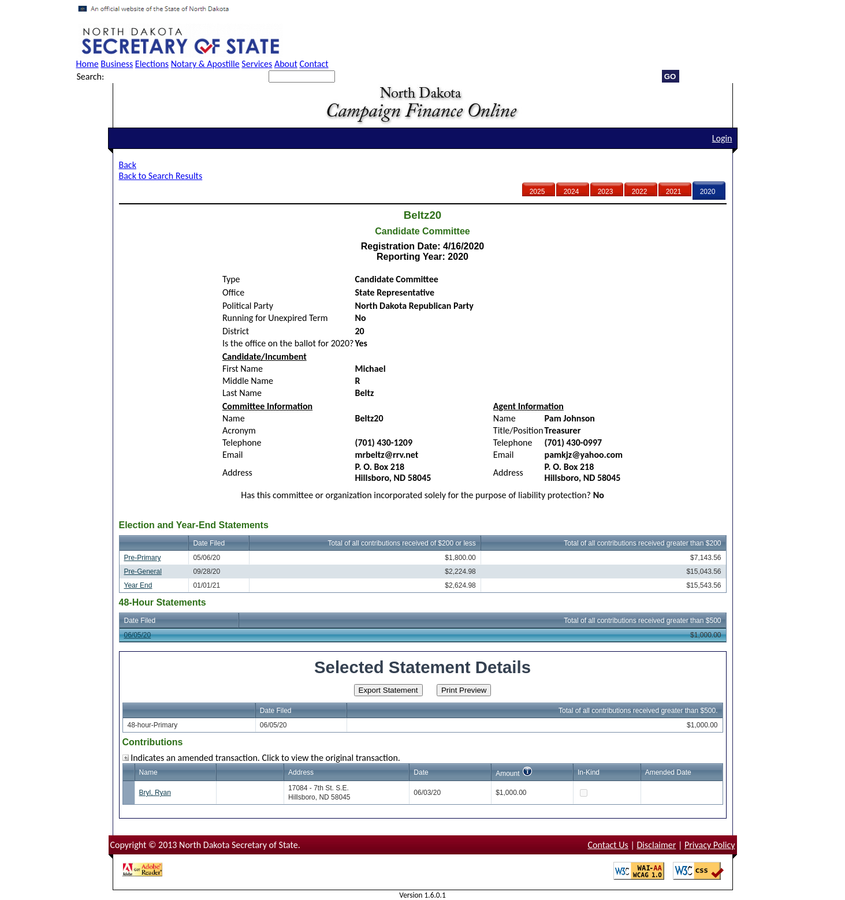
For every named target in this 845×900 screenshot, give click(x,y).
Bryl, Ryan (155, 793)
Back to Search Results (161, 175)
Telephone (242, 442)
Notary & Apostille (205, 63)
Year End (138, 585)
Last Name (242, 392)
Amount (507, 774)
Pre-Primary (142, 558)
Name (233, 418)
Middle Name (247, 380)
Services (256, 63)
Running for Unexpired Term (275, 317)
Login (722, 138)
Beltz (364, 392)
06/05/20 (137, 635)
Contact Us (608, 844)
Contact (313, 63)
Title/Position (518, 430)
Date (421, 772)
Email (232, 454)
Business (116, 63)
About (285, 63)
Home (87, 63)
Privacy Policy (709, 844)
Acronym (239, 430)
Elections (152, 63)
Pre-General (143, 571)
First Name (242, 368)
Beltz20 (369, 418)
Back (127, 164)
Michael (370, 368)
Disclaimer (656, 844)
